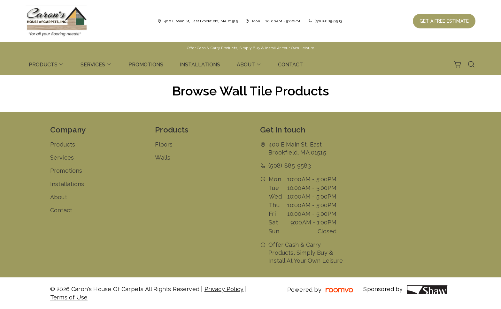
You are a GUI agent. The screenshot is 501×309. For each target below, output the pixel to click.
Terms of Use (69, 297)
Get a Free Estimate (444, 21)
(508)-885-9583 (328, 21)
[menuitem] (46, 64)
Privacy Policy (224, 289)
